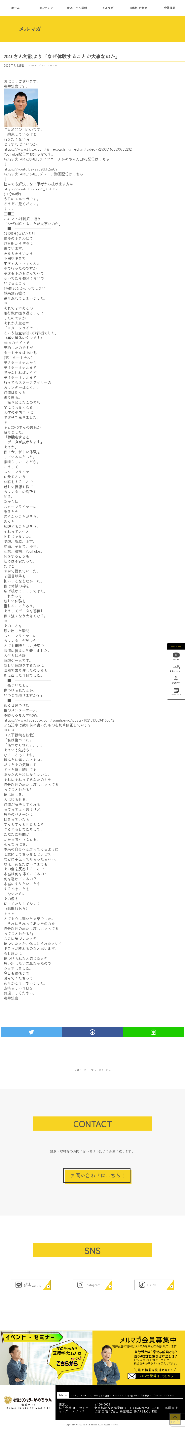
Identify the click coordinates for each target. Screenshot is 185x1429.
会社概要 (169, 8)
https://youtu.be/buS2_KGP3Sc (31, 188)
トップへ (175, 1421)
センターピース (51, 65)
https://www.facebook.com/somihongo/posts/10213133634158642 (59, 720)
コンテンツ (46, 8)
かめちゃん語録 (77, 8)
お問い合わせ (138, 8)
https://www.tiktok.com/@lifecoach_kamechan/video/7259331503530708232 (68, 149)
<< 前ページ (79, 1070)
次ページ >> (105, 1070)
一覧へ (93, 1070)
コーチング (35, 65)
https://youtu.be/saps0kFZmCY (31, 168)
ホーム (15, 8)
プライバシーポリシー (163, 1395)
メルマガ (108, 8)
